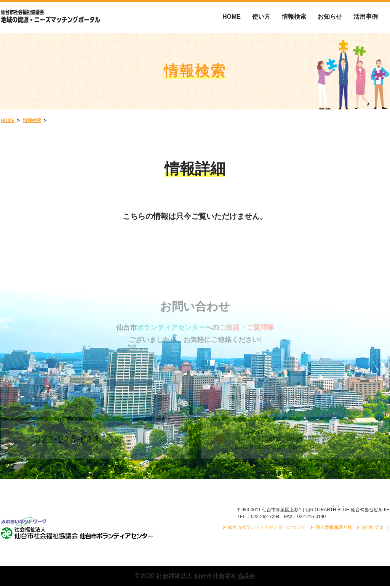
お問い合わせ (375, 527)
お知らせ (330, 16)
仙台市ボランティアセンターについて (266, 527)
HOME (231, 16)
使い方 (261, 16)
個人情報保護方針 (333, 527)
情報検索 (294, 16)
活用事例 (365, 16)
